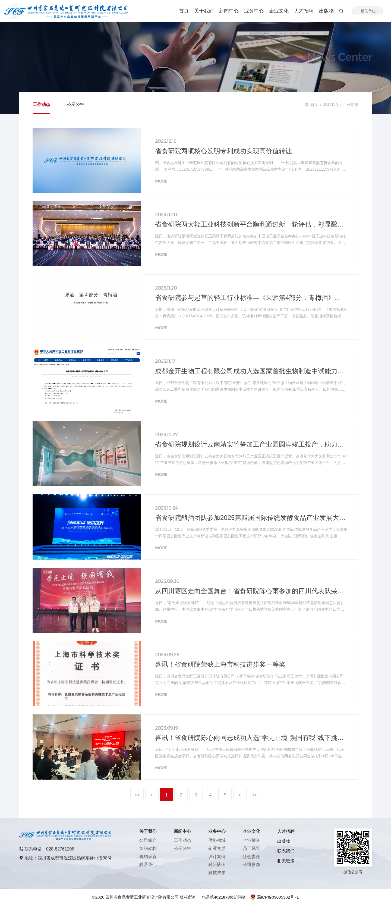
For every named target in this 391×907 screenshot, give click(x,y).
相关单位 (370, 11)
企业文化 (279, 11)
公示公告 (75, 104)
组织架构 (148, 848)
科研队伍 (217, 864)
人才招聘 (304, 11)
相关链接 (286, 860)
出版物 (326, 11)
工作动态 (41, 104)
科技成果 (217, 872)
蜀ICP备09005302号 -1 (278, 897)
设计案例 (217, 856)
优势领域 (217, 840)
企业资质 (217, 848)
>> (254, 795)
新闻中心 (229, 11)
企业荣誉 (251, 840)
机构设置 (148, 856)
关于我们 (204, 11)
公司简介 (148, 840)
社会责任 (251, 856)
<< (137, 795)
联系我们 (148, 864)
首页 (184, 11)
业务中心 (254, 11)
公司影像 (251, 864)
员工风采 (251, 848)
